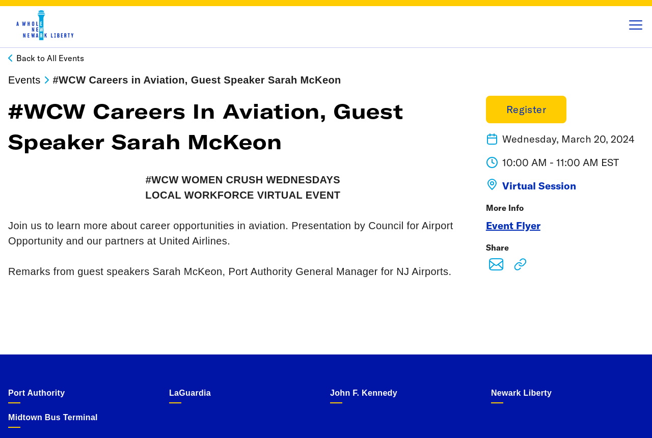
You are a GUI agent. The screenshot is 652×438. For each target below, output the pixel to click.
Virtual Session (539, 185)
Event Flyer (513, 225)
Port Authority (36, 393)
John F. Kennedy (363, 393)
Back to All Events (50, 58)
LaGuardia (190, 393)
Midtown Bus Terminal (53, 417)
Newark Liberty (521, 393)
